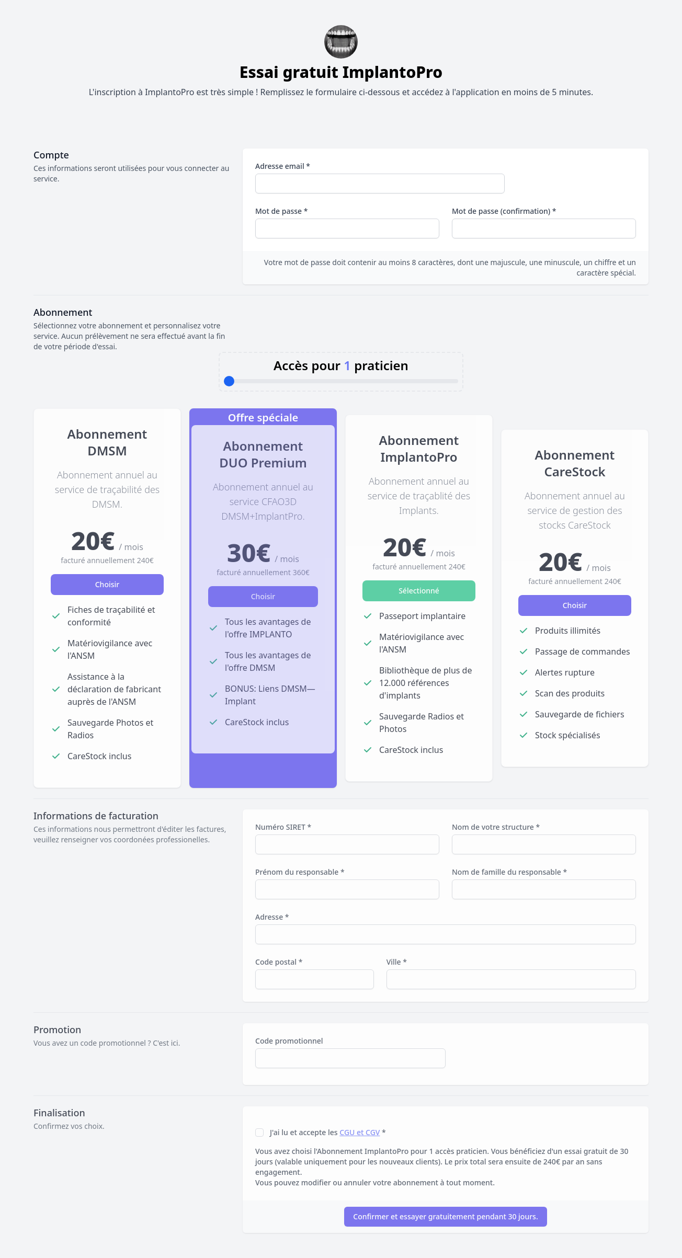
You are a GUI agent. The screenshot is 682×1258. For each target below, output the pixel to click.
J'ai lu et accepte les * (328, 1132)
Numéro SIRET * (283, 827)
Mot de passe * (281, 211)
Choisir (107, 584)
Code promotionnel (289, 1041)
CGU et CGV (359, 1132)
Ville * (397, 962)
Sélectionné (419, 591)
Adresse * (272, 917)
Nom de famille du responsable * (509, 872)
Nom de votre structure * (496, 827)
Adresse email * (282, 166)
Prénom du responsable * (300, 872)
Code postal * (278, 962)
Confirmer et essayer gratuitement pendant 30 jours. (445, 1216)
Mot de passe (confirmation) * (504, 211)
